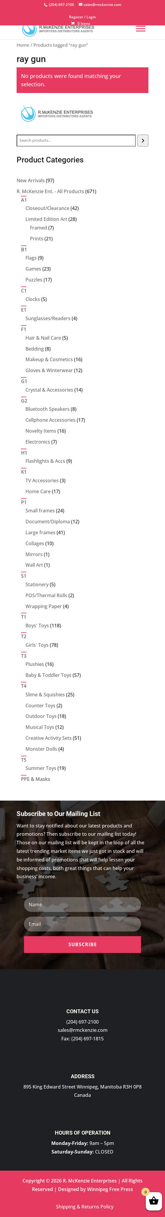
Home (23, 45)
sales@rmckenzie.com (83, 1030)
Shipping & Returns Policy (84, 1206)
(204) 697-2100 (82, 1022)
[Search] (142, 140)
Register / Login (82, 17)
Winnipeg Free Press (110, 1189)
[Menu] (140, 28)
